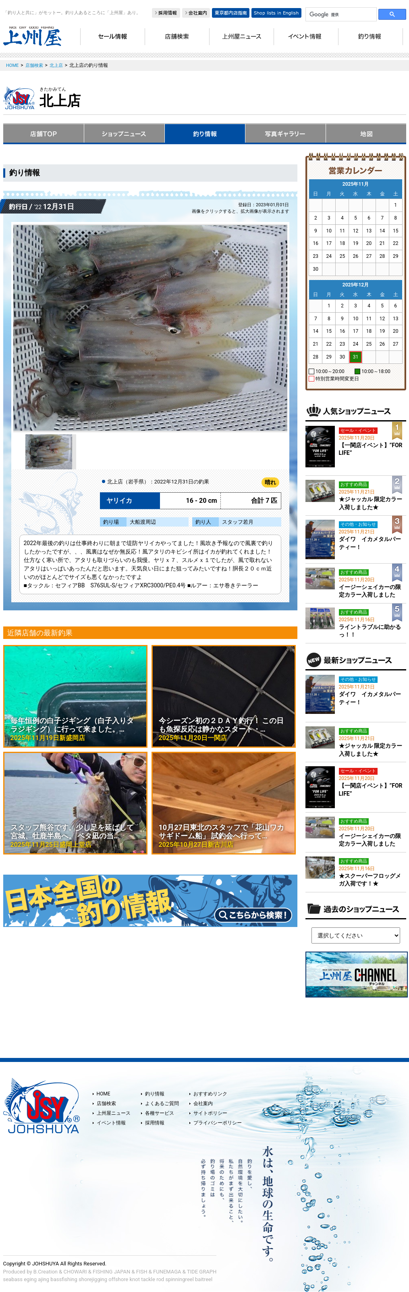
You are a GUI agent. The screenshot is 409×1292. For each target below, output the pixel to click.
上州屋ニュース (114, 1113)
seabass (13, 1279)
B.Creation (45, 1272)
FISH (141, 1272)
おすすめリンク (210, 1094)
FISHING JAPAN (111, 1272)
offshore (118, 1279)
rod (160, 1279)
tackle (148, 1279)
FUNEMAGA (167, 1272)
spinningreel (179, 1279)
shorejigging (93, 1279)
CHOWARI (75, 1272)
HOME (103, 1094)
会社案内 (203, 1103)
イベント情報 (111, 1123)
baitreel (203, 1279)
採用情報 (154, 1123)
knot (134, 1279)
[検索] (340, 14)
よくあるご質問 (162, 1103)
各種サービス (159, 1113)
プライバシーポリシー (217, 1123)
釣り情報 (154, 1094)
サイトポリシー (210, 1113)
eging (30, 1279)
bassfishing (63, 1279)
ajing (43, 1279)
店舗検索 (106, 1103)
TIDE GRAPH (201, 1272)
